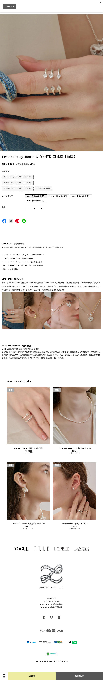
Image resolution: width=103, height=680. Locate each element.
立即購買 (31, 676)
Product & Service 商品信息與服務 (51, 604)
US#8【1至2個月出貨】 (36, 201)
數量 (3, 207)
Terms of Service (41, 661)
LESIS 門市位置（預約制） (51, 601)
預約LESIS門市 (51, 598)
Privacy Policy (51, 661)
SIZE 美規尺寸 (7, 196)
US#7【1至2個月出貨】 (81, 196)
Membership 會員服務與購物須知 (52, 607)
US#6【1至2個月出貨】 (58, 196)
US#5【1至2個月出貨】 (36, 196)
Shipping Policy (62, 661)
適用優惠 (5, 171)
